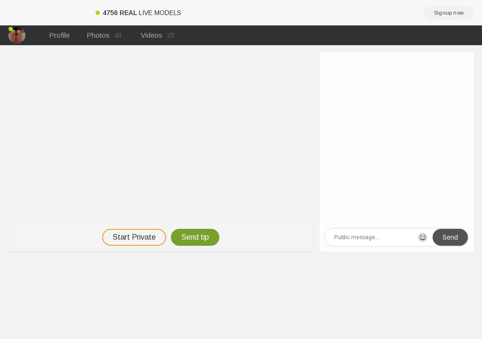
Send (450, 237)
